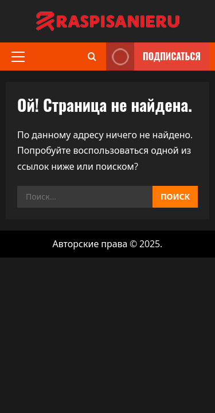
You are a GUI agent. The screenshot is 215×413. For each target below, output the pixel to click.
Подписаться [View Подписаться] (153, 56)
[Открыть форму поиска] (92, 56)
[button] (18, 57)
